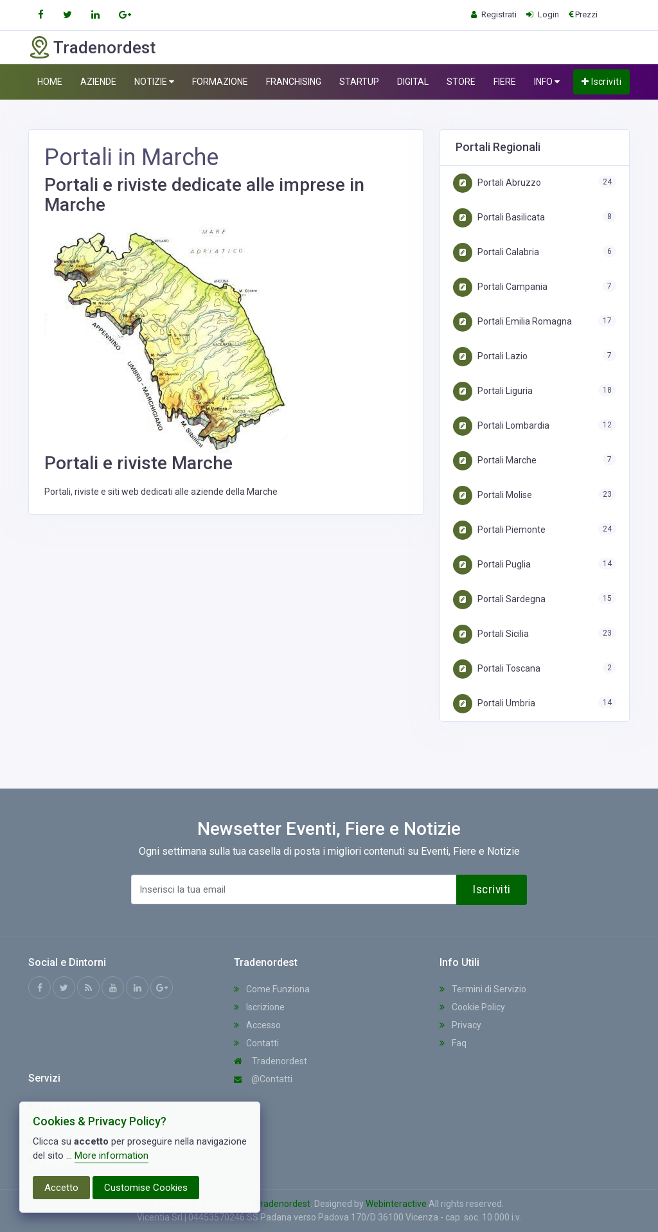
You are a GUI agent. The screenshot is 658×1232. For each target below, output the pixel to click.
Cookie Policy (472, 1007)
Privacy (460, 1025)
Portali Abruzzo (497, 182)
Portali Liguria (493, 391)
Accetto (61, 1187)
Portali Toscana (496, 668)
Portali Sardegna (499, 599)
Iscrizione (259, 1007)
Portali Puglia (492, 564)
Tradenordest (270, 1061)
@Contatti (263, 1079)
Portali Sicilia (491, 634)
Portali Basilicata (499, 217)
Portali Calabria (496, 252)
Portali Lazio (490, 356)
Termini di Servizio (483, 989)
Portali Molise (492, 495)
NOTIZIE (154, 82)
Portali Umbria (494, 703)
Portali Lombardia (501, 425)
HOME (49, 81)
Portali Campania (500, 286)
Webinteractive (396, 1204)
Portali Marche (495, 460)
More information (111, 1155)
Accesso (257, 1025)
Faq (453, 1043)
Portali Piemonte (499, 529)
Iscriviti (601, 81)
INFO (547, 82)
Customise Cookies (146, 1187)
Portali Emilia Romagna (512, 321)
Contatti (256, 1043)
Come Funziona (272, 989)
